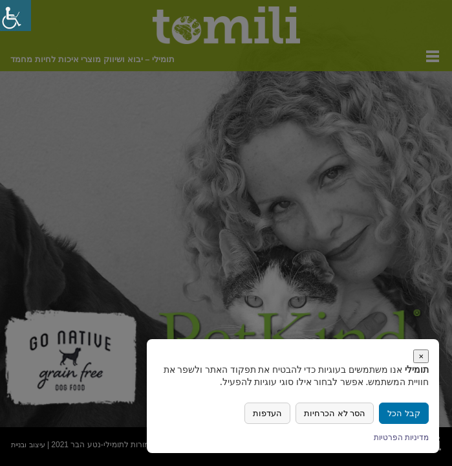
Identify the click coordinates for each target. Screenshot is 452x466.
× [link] (421, 356)
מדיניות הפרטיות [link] (401, 437)
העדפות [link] (267, 413)
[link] (15, 15)
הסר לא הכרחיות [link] (334, 413)
